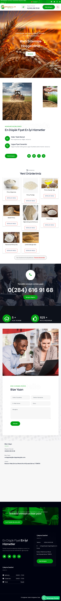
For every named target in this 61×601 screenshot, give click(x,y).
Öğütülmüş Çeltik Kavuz (30, 222)
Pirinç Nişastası (11, 192)
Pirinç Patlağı (31, 195)
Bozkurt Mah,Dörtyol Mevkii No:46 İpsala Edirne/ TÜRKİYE (22, 463)
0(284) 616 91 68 (30, 290)
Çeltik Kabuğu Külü (30, 244)
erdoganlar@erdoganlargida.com (15, 457)
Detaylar (30, 54)
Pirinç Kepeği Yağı (49, 190)
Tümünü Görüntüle (39, 257)
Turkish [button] (34, 2)
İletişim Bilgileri (30, 297)
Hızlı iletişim (49, 7)
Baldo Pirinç (11, 218)
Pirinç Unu (50, 219)
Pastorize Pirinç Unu (11, 244)
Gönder (15, 423)
